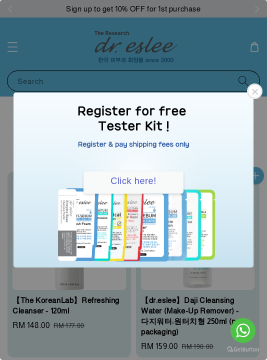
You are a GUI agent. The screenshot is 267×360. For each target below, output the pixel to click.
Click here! (133, 181)
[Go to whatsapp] (243, 330)
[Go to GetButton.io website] (243, 349)
